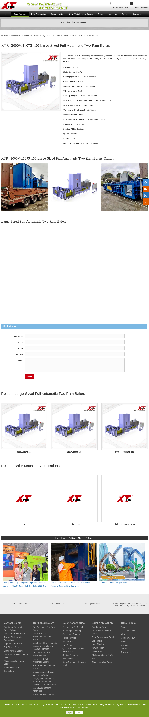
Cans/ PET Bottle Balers (15, 634)
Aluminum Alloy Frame (102, 662)
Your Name (18, 336)
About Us (113, 14)
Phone (20, 348)
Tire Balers (9, 671)
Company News (128, 638)
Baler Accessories (38, 14)
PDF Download (128, 631)
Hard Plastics (74, 524)
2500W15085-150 (74, 452)
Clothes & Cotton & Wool (124, 524)
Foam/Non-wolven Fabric (103, 637)
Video (123, 634)
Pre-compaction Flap (71, 631)
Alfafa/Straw (97, 651)
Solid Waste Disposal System (81, 14)
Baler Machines (20, 14)
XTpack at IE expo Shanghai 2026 (113, 583)
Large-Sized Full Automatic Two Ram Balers (59, 36)
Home (6, 14)
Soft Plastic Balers (12, 647)
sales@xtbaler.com (140, 7)
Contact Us (137, 14)
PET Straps (67, 641)
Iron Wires (67, 645)
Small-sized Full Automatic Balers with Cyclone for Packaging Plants (45, 646)
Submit (29, 376)
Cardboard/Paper (100, 627)
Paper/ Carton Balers (13, 644)
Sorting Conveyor (70, 655)
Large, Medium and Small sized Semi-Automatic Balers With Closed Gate (44, 681)
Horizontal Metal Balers (43, 694)
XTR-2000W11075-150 (88, 36)
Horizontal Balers (32, 36)
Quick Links (128, 623)
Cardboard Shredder (71, 634)
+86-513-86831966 (121, 7)
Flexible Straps (69, 638)
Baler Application (57, 14)
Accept (79, 713)
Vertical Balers (12, 623)
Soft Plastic (97, 641)
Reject (69, 713)
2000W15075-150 (24, 452)
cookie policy (69, 708)
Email (20, 342)
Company (19, 354)
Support (101, 14)
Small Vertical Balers (13, 651)
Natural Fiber (98, 648)
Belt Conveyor (68, 659)
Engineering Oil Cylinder (73, 627)
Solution (125, 648)
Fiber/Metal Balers (12, 667)
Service (125, 14)
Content (19, 360)
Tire (24, 524)
